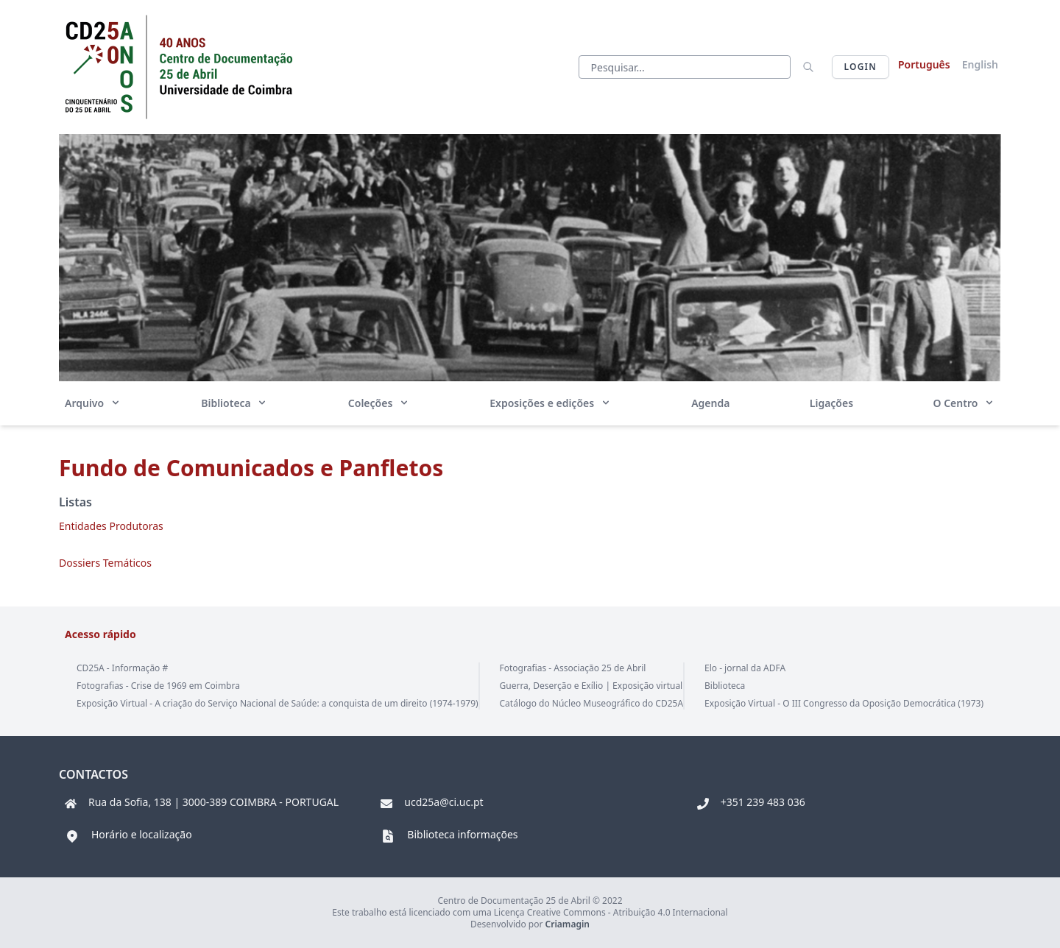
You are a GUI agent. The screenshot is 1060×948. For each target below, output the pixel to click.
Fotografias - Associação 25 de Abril (573, 668)
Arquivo (93, 403)
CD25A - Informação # (122, 668)
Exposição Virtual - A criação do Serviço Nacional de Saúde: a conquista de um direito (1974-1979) (277, 703)
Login (860, 66)
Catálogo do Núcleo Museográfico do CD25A (592, 703)
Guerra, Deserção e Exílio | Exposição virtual (591, 685)
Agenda (710, 403)
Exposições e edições (550, 403)
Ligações (831, 403)
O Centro (963, 403)
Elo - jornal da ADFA (744, 668)
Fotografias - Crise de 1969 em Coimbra (158, 685)
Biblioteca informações (462, 834)
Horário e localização (141, 834)
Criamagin (567, 924)
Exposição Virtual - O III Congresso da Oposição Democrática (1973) (843, 703)
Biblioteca (234, 403)
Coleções (379, 403)
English (980, 64)
